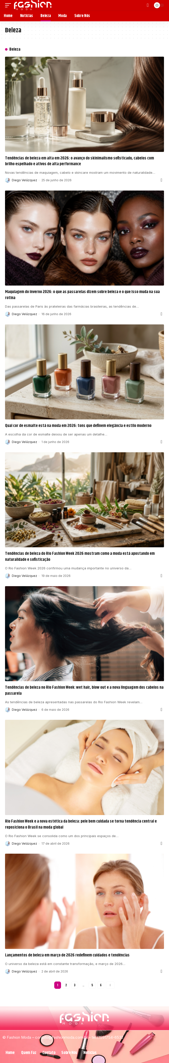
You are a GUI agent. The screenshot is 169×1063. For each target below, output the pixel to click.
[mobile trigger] (9, 5)
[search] (148, 5)
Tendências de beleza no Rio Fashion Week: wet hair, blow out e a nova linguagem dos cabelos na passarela (84, 690)
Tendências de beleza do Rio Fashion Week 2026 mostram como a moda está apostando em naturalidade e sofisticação (80, 556)
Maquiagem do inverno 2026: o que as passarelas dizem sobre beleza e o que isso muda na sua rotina (82, 295)
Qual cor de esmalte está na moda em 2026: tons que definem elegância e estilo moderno (78, 425)
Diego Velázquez (24, 180)
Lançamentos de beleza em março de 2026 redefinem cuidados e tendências (67, 955)
